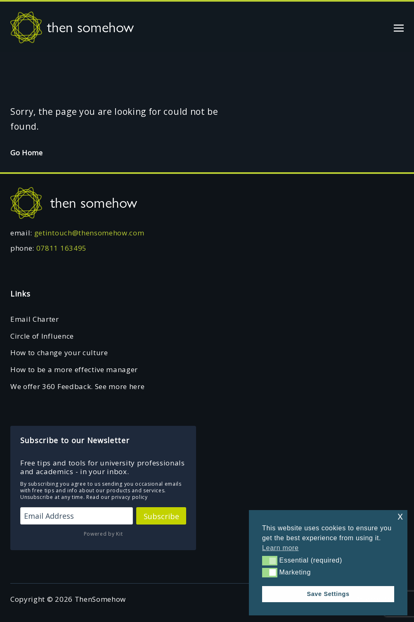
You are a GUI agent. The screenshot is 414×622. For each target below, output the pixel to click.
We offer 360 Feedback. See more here (77, 386)
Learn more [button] (280, 547)
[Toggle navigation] (399, 27)
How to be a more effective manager (74, 369)
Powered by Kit (103, 534)
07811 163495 (61, 248)
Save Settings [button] (328, 594)
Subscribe (161, 516)
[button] (269, 560)
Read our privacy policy (117, 497)
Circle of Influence (42, 336)
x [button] (400, 516)
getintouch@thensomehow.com (89, 232)
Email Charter (34, 319)
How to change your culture (59, 352)
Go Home (26, 152)
